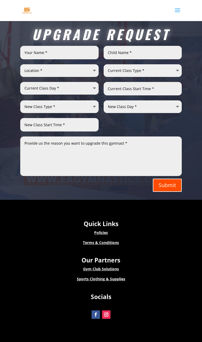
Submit (167, 185)
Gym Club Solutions (101, 268)
